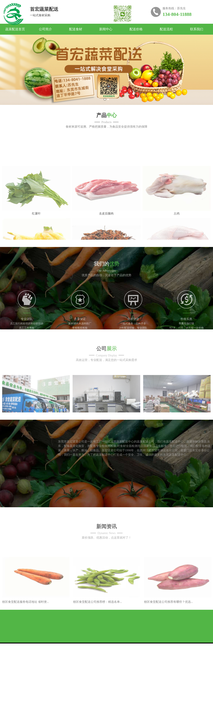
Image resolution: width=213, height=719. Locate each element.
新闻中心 (105, 29)
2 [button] (108, 108)
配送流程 (166, 29)
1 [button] (105, 108)
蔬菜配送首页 (15, 29)
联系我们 (196, 29)
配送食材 (75, 29)
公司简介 (45, 29)
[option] (106, 79)
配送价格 (136, 29)
